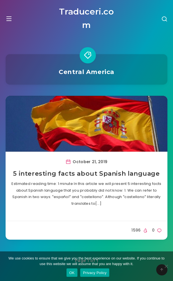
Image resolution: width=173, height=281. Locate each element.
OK (72, 273)
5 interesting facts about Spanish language (86, 173)
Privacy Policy (94, 273)
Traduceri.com (86, 18)
